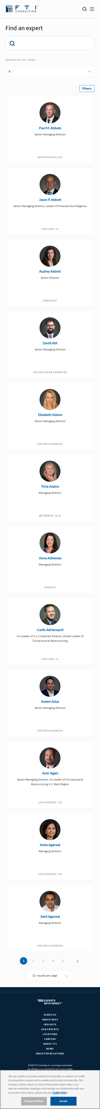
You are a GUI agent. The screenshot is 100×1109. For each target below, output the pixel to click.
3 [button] (43, 960)
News (50, 1049)
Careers (50, 1039)
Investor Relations (50, 1053)
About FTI (50, 1044)
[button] (87, 88)
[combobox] (47, 43)
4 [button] (53, 960)
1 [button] (23, 961)
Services (50, 1015)
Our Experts (50, 1029)
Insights (50, 1024)
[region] (50, 1089)
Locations (50, 1034)
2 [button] (33, 960)
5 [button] (63, 960)
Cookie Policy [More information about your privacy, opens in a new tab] (59, 1092)
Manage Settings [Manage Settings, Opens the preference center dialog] (34, 1101)
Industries (50, 1020)
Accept (63, 1101)
